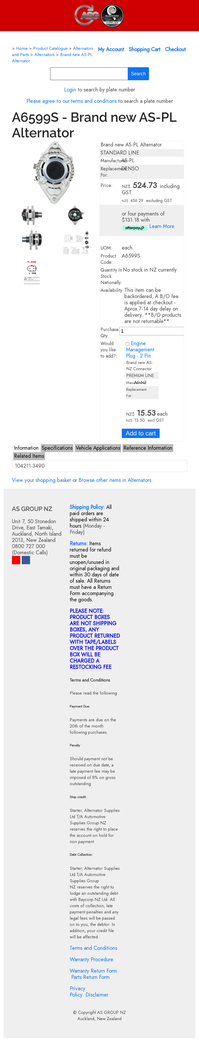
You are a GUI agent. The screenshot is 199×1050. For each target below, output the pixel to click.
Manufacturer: (115, 160)
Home (22, 48)
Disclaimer (97, 995)
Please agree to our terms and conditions (71, 101)
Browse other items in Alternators (115, 480)
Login (70, 89)
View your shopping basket (41, 480)
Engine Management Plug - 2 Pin (140, 350)
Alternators (44, 54)
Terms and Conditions (93, 948)
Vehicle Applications (98, 448)
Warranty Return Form (93, 971)
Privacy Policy (77, 992)
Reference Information (147, 448)
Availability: (112, 290)
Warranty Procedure (91, 959)
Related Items (29, 456)
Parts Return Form (90, 977)
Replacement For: (114, 171)
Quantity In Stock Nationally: (111, 276)
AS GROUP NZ (111, 1012)
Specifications (57, 448)
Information (26, 448)
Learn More (161, 226)
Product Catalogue (50, 48)
